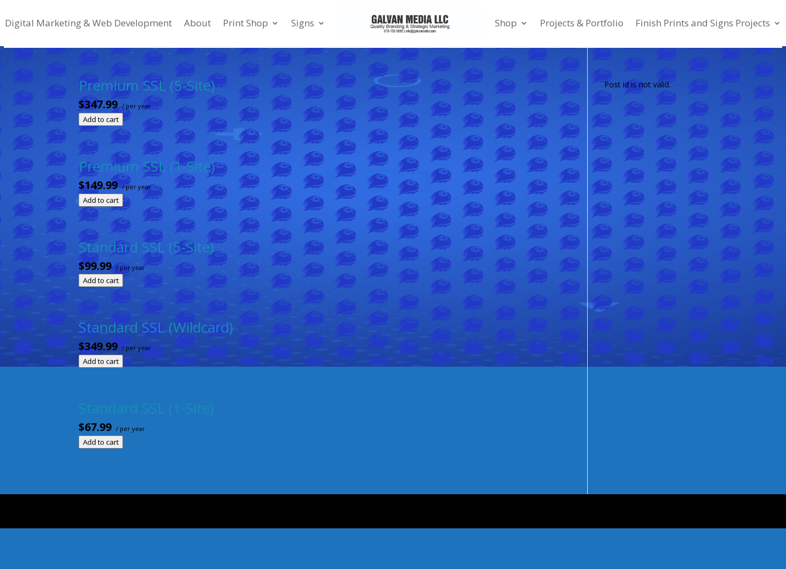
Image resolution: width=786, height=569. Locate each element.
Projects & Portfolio (581, 22)
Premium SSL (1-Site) (147, 166)
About (197, 22)
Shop (506, 22)
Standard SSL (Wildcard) (156, 327)
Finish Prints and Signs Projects (703, 22)
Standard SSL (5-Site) (146, 247)
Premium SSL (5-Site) (147, 85)
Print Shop (245, 22)
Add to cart (101, 119)
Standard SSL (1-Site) (146, 408)
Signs (302, 22)
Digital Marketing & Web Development (88, 22)
